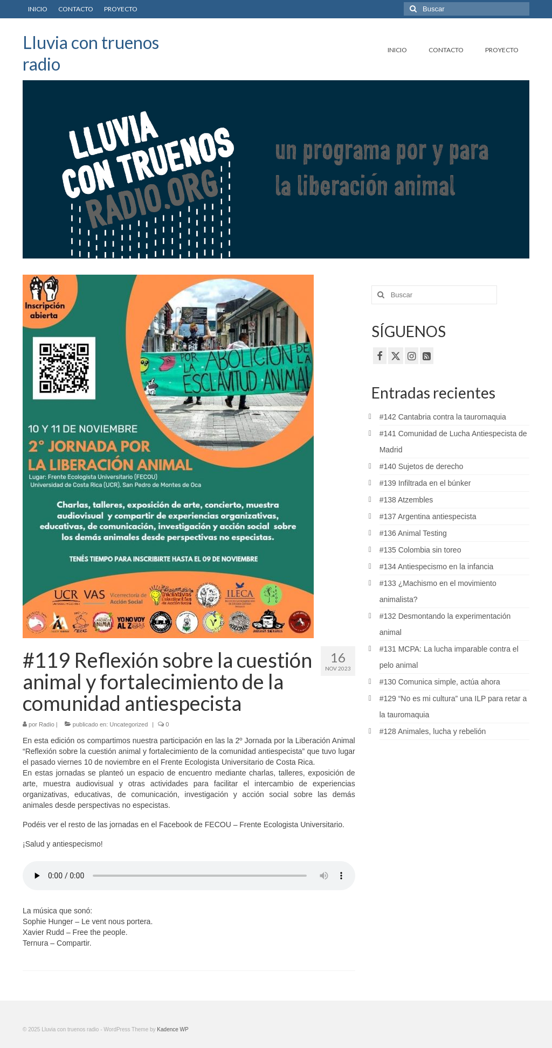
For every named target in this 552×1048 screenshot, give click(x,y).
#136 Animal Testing (413, 533)
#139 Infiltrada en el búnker (425, 483)
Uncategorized (128, 724)
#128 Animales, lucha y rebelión (433, 731)
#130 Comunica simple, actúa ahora (440, 681)
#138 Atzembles (406, 499)
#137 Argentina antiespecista (428, 516)
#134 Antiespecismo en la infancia (437, 566)
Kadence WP (172, 1029)
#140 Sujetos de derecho (422, 466)
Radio (46, 724)
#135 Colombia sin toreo (420, 550)
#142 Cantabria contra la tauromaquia (443, 417)
